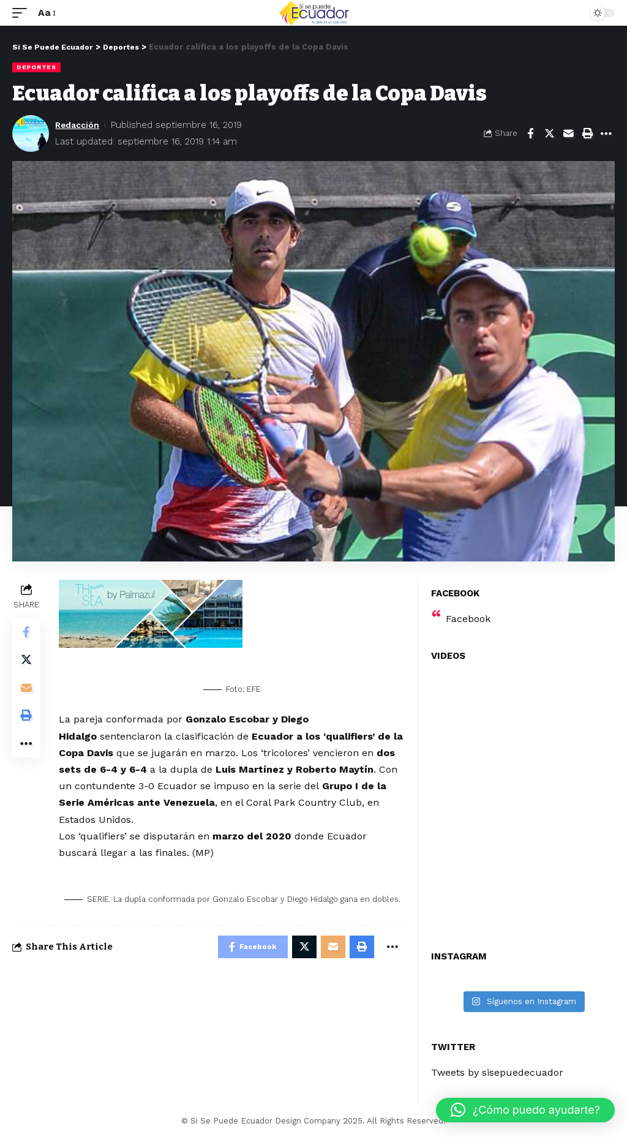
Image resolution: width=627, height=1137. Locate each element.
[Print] (587, 133)
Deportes (36, 67)
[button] (525, 1110)
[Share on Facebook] (530, 133)
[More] (606, 133)
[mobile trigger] (22, 12)
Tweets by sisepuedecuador (497, 1072)
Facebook (468, 619)
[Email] (568, 133)
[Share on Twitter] (549, 133)
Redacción (79, 124)
